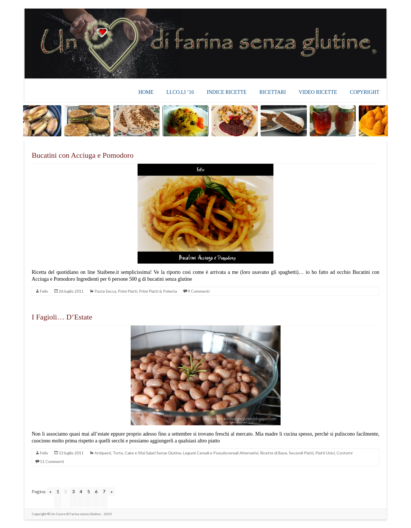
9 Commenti (198, 291)
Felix (44, 291)
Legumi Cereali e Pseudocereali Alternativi (220, 452)
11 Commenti (52, 461)
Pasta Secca (105, 291)
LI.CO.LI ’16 (180, 92)
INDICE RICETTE (226, 92)
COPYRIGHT (364, 92)
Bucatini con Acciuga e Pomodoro (83, 155)
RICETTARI (272, 92)
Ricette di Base (273, 452)
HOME (146, 92)
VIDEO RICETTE (318, 92)
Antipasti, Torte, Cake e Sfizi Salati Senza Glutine (137, 452)
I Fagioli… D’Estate (62, 317)
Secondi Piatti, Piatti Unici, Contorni (320, 452)
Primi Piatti (127, 291)
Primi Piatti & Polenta (158, 291)
